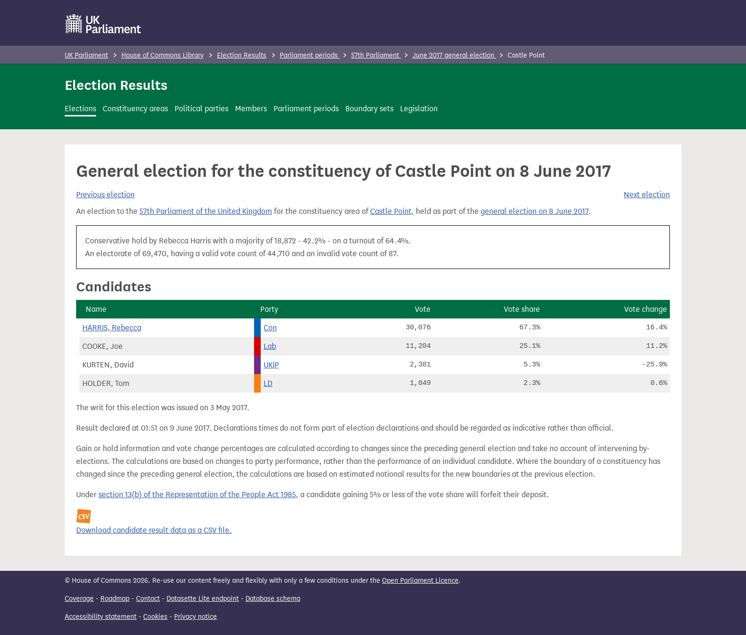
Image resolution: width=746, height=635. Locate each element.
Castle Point (391, 211)
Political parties (201, 108)
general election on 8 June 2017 (535, 211)
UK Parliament (86, 55)
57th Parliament (376, 55)
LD (268, 383)
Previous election (105, 194)
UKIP (271, 364)
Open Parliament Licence (420, 581)
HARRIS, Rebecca (111, 327)
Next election (647, 194)
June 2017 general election (454, 55)
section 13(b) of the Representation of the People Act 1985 (197, 494)
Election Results (241, 55)
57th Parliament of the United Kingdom (205, 211)
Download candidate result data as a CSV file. (154, 530)
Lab (270, 346)
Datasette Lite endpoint (203, 599)
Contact (148, 599)
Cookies (155, 617)
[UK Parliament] (103, 23)
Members (251, 108)
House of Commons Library (162, 55)
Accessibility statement (101, 617)
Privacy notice (195, 617)
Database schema (272, 599)
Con (270, 327)
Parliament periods (310, 55)
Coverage (79, 599)
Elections (80, 108)
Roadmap (114, 599)
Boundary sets (369, 108)
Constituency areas (135, 108)
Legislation (419, 108)
